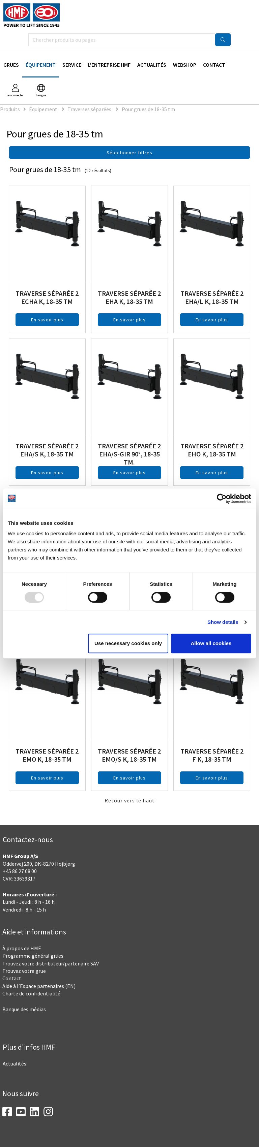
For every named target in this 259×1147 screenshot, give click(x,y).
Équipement (41, 64)
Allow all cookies (211, 643)
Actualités (151, 64)
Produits (10, 109)
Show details (222, 622)
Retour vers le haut (130, 800)
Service (71, 64)
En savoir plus (47, 320)
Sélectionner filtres (129, 153)
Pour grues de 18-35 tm (148, 109)
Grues (11, 64)
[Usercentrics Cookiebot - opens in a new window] (221, 498)
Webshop (184, 64)
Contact (214, 64)
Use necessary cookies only (128, 643)
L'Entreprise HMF (109, 64)
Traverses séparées (89, 109)
